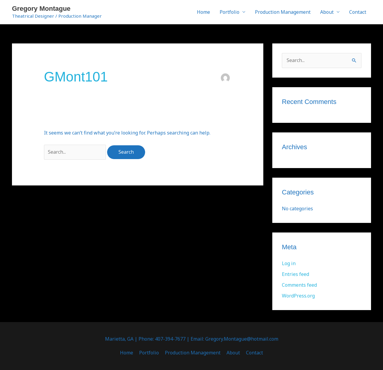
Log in (289, 263)
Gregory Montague (41, 8)
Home (203, 12)
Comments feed (299, 285)
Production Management (283, 12)
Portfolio (229, 12)
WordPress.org (298, 295)
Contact (357, 12)
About (327, 12)
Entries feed (295, 274)
